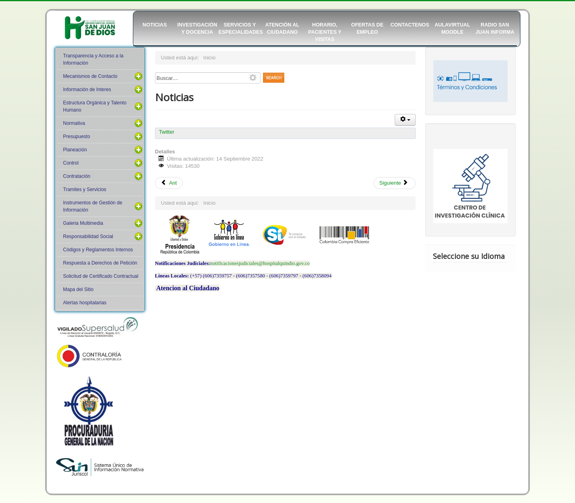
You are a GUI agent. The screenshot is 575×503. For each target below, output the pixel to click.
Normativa (74, 123)
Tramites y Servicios (84, 189)
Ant (169, 183)
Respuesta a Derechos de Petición (100, 263)
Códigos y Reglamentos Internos (98, 250)
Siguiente (393, 183)
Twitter (166, 132)
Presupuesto (76, 136)
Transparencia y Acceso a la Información (93, 59)
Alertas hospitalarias (84, 302)
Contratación (76, 176)
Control (71, 163)
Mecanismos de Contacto (90, 76)
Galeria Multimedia (83, 223)
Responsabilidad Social (88, 236)
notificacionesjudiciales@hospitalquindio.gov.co (260, 263)
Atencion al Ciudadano (187, 288)
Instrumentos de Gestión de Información (92, 206)
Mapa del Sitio (78, 289)
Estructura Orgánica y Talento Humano (94, 106)
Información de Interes (87, 89)
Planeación (75, 150)
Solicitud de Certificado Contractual (100, 276)
